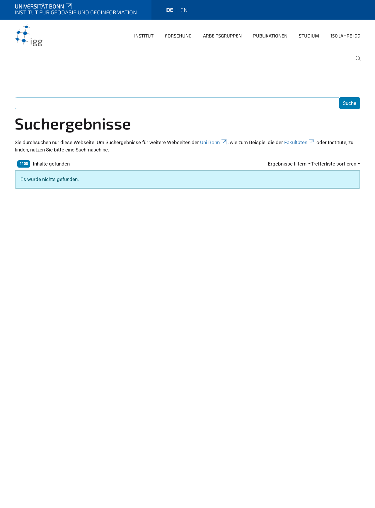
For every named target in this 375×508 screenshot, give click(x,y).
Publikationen (270, 35)
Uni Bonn (214, 142)
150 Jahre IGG (345, 35)
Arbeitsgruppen (222, 35)
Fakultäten (299, 142)
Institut (144, 35)
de (169, 9)
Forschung (178, 35)
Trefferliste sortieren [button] (333, 164)
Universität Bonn (44, 6)
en (184, 9)
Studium (309, 35)
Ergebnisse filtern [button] (287, 164)
